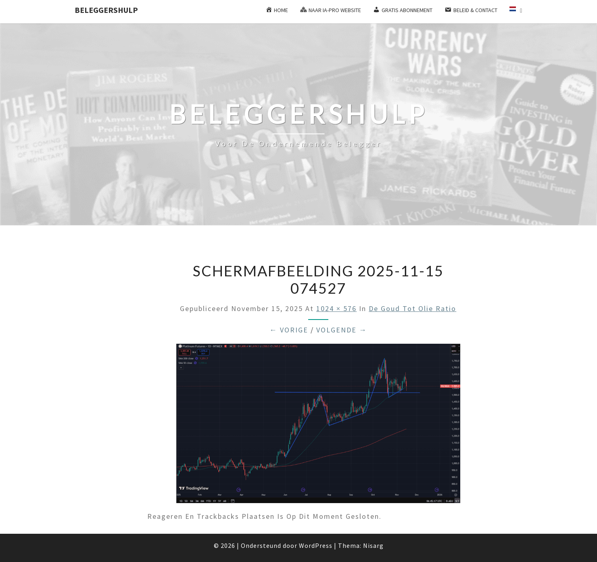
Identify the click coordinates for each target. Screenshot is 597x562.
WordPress (315, 545)
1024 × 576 (336, 308)
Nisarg (373, 545)
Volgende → (341, 329)
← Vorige (288, 329)
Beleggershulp (106, 10)
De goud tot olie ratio (412, 308)
